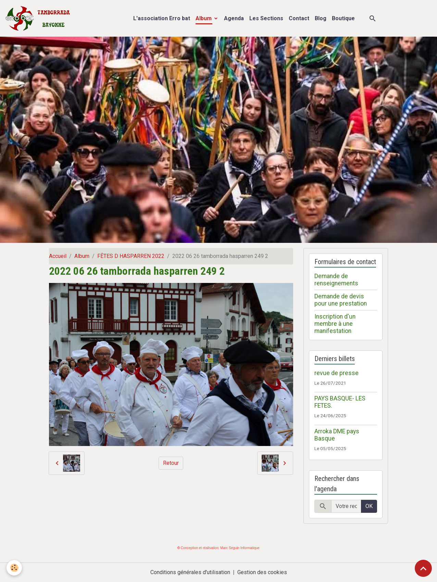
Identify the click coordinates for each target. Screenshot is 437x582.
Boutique (343, 18)
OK (369, 506)
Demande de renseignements (336, 280)
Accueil (57, 256)
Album (204, 18)
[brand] (39, 18)
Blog (320, 18)
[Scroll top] (423, 568)
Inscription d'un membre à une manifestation (334, 323)
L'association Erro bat (161, 18)
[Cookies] (14, 567)
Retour (171, 463)
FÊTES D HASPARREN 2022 (130, 256)
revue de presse (336, 373)
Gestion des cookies (262, 572)
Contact (299, 18)
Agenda (234, 18)
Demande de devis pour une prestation (340, 300)
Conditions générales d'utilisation (190, 572)
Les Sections (266, 18)
